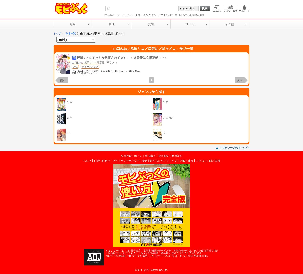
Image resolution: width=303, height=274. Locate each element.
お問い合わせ (102, 160)
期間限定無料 (196, 15)
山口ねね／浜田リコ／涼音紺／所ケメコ (94, 62)
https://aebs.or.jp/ (197, 255)
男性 (112, 24)
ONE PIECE (134, 15)
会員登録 (126, 155)
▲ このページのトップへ (233, 147)
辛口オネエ (181, 15)
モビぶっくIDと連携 (208, 160)
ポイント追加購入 (145, 155)
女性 (151, 24)
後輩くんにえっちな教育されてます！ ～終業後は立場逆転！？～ (122, 57)
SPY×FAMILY (165, 15)
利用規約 (177, 155)
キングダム (149, 15)
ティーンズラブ (90, 66)
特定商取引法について (155, 160)
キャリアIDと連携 (182, 160)
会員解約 (163, 155)
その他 (229, 24)
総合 (72, 24)
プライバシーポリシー (126, 160)
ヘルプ (87, 160)
